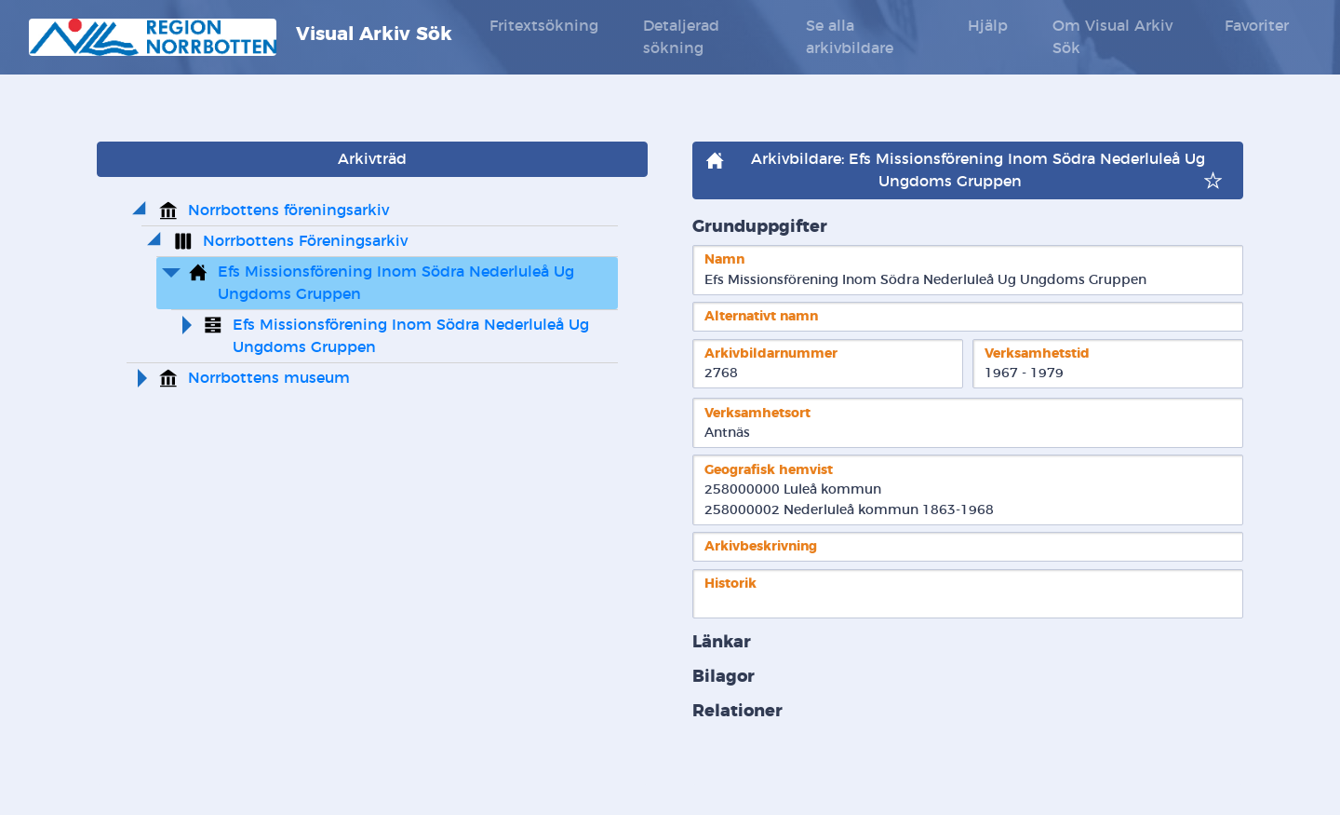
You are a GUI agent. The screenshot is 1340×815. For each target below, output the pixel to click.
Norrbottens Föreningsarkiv (305, 241)
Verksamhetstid (1037, 353)
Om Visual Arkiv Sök (1112, 37)
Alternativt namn (761, 316)
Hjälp (988, 26)
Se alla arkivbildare (849, 37)
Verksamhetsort (757, 413)
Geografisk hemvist (768, 470)
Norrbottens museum (269, 378)
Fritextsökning (543, 26)
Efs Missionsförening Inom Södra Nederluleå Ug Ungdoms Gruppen (398, 283)
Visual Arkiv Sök (240, 37)
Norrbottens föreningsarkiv (288, 210)
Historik (730, 584)
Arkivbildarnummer (771, 353)
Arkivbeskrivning (760, 546)
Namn (724, 259)
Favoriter (1257, 26)
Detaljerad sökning (681, 37)
